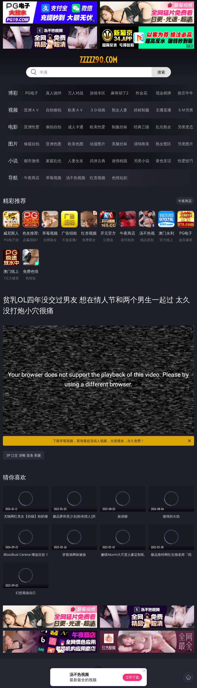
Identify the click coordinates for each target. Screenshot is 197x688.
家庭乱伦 (53, 160)
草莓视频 (53, 177)
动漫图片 (97, 143)
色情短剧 (119, 177)
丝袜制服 (141, 110)
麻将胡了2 (119, 93)
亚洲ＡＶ (31, 110)
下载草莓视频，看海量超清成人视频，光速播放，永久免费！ (122, 441)
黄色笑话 (163, 160)
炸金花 (141, 93)
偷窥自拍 (31, 143)
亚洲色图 (53, 143)
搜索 (161, 72)
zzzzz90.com (98, 60)
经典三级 (141, 127)
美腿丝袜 (119, 143)
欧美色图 (75, 143)
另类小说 (141, 160)
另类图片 (185, 143)
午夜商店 (31, 177)
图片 (13, 143)
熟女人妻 (119, 110)
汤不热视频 (75, 177)
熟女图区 (163, 143)
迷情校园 (119, 160)
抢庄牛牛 (185, 93)
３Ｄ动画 (97, 110)
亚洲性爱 (31, 127)
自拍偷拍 (53, 110)
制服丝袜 (119, 127)
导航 (13, 177)
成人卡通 (75, 127)
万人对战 (75, 93)
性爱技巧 (185, 160)
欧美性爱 (97, 127)
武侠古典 (97, 160)
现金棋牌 (163, 93)
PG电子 (31, 93)
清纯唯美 (141, 143)
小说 (13, 160)
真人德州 (53, 93)
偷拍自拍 (53, 127)
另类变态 (185, 127)
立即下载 (132, 677)
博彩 (13, 93)
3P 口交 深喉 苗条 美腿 (23, 455)
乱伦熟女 (163, 127)
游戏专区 (97, 93)
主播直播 (163, 110)
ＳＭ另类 (185, 110)
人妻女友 (75, 160)
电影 (13, 126)
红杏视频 (97, 177)
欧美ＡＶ (75, 110)
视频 (13, 110)
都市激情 (31, 160)
